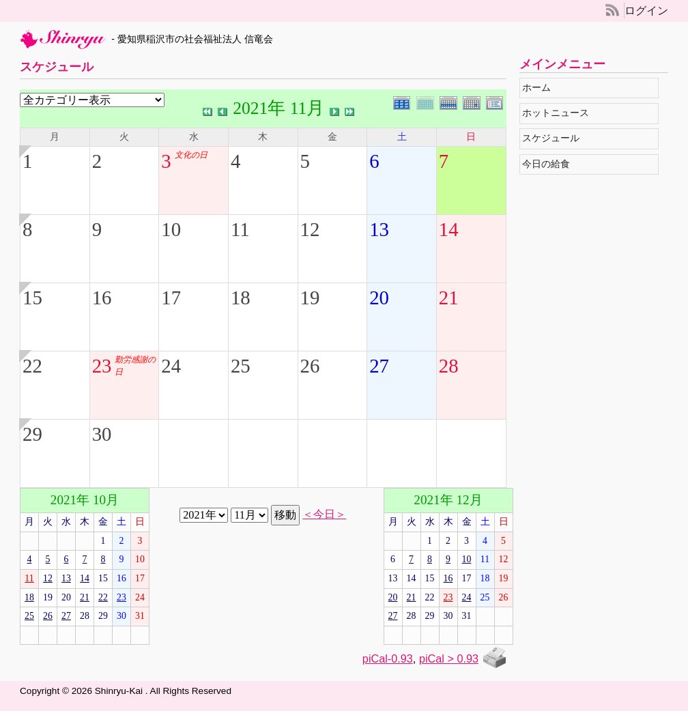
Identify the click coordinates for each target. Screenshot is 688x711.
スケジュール (554, 138)
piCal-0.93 (387, 658)
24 (171, 366)
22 (32, 366)
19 (310, 297)
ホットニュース (558, 113)
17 (171, 297)
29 (32, 434)
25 (240, 366)
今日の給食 (549, 164)
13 (379, 229)
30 (102, 434)
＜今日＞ (324, 514)
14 (449, 229)
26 (310, 366)
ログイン (646, 10)
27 (379, 366)
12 (310, 229)
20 (379, 297)
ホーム (539, 88)
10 (171, 229)
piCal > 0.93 (448, 658)
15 (32, 297)
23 (102, 366)
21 (449, 297)
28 (449, 366)
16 (102, 297)
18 (240, 297)
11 (240, 229)
